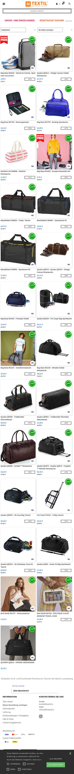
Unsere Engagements (12, 723)
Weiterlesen (37, 760)
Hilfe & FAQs (8, 719)
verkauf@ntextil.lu (46, 710)
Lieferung (7, 712)
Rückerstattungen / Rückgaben (16, 716)
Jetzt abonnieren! (21, 691)
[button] (57, 4)
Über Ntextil (8, 702)
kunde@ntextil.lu (46, 704)
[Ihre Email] (35, 686)
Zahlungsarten (9, 709)
